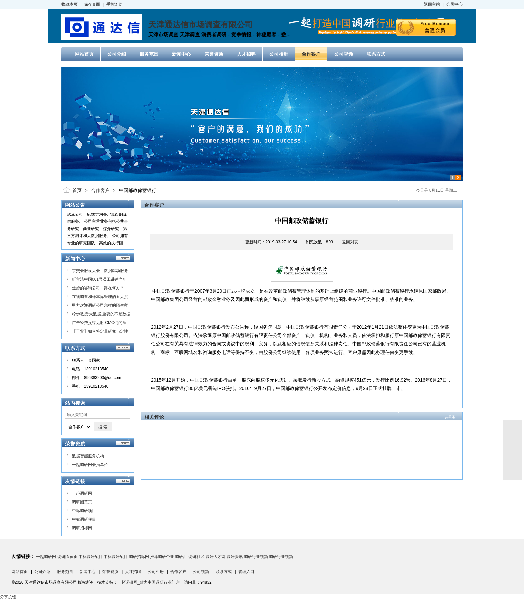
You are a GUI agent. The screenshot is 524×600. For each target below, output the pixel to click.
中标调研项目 (84, 510)
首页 (77, 190)
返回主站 (432, 4)
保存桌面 (92, 4)
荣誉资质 (110, 571)
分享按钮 (8, 597)
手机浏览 (114, 4)
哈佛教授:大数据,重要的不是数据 (101, 314)
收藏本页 (69, 4)
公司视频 (201, 571)
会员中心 (454, 4)
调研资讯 (235, 556)
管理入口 (246, 571)
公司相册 (156, 571)
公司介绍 (42, 571)
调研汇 (181, 556)
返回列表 (350, 242)
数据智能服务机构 (88, 456)
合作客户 (100, 190)
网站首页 (20, 571)
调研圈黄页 (82, 502)
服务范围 (65, 571)
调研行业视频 (256, 556)
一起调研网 (82, 493)
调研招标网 (82, 528)
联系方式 (224, 571)
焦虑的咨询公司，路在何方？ (98, 288)
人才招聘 (133, 571)
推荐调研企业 (162, 556)
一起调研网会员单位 (90, 464)
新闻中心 (88, 571)
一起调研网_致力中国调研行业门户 (148, 582)
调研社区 (196, 556)
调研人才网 (216, 556)
